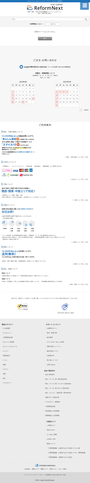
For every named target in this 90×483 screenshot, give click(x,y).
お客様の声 (50, 355)
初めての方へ (51, 430)
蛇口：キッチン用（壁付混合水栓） (56, 379)
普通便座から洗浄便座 (52, 415)
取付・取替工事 (52, 333)
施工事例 (50, 337)
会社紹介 (27, 469)
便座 (4, 364)
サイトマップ (28, 474)
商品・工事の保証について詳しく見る (77, 157)
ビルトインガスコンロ (10, 346)
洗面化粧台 (6, 355)
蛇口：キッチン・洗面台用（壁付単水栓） (58, 393)
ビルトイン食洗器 (8, 342)
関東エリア (35, 469)
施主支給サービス (52, 351)
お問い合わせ (51, 364)
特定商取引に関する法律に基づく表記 (56, 474)
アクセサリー (7, 383)
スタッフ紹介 (62, 469)
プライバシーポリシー (38, 474)
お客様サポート (52, 328)
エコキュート (7, 333)
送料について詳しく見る (81, 264)
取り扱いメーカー (52, 360)
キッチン (6, 351)
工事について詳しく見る (81, 200)
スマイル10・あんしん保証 (55, 342)
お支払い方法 (51, 439)
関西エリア (44, 469)
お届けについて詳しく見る (80, 242)
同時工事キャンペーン (54, 346)
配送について (51, 443)
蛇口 (4, 378)
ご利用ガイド (51, 425)
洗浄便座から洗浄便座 (52, 411)
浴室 (4, 374)
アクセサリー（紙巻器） (53, 402)
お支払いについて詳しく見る (79, 179)
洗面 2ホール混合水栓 (52, 397)
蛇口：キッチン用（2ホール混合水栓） (57, 388)
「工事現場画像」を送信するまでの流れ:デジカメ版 (63, 448)
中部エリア (52, 469)
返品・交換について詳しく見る (79, 284)
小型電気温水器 (8, 337)
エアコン (6, 369)
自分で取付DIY (50, 374)
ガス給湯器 (6, 328)
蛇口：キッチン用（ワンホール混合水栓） (58, 383)
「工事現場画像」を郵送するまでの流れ (59, 457)
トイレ (5, 360)
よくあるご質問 (52, 434)
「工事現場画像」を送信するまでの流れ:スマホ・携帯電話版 (66, 453)
